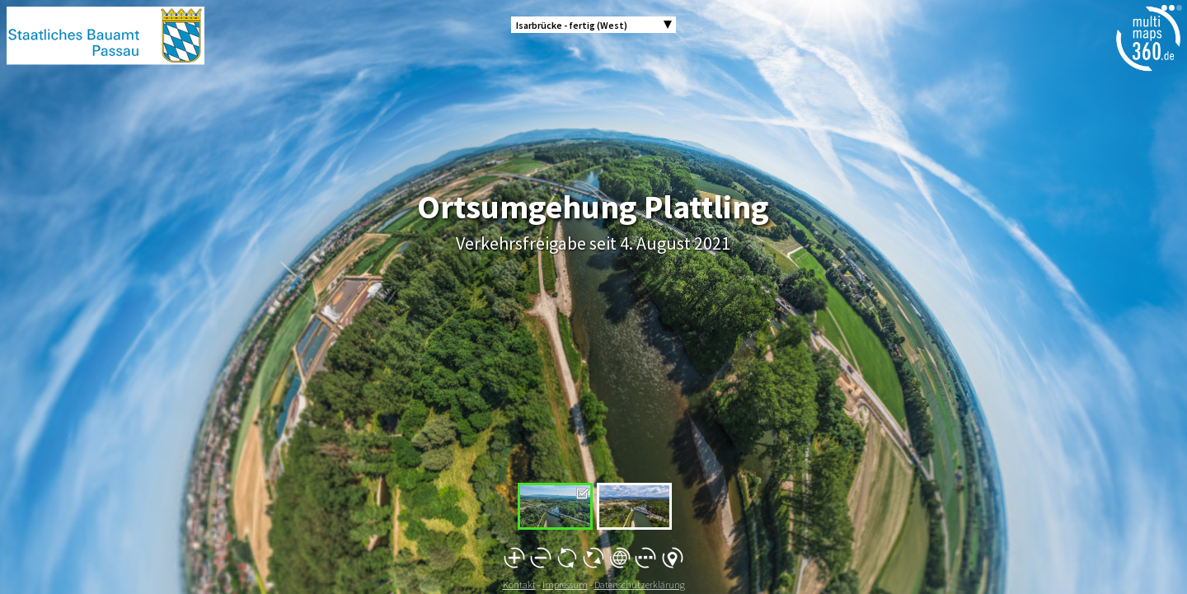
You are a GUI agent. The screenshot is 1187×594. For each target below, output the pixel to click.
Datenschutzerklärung (639, 584)
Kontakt (519, 584)
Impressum (565, 584)
